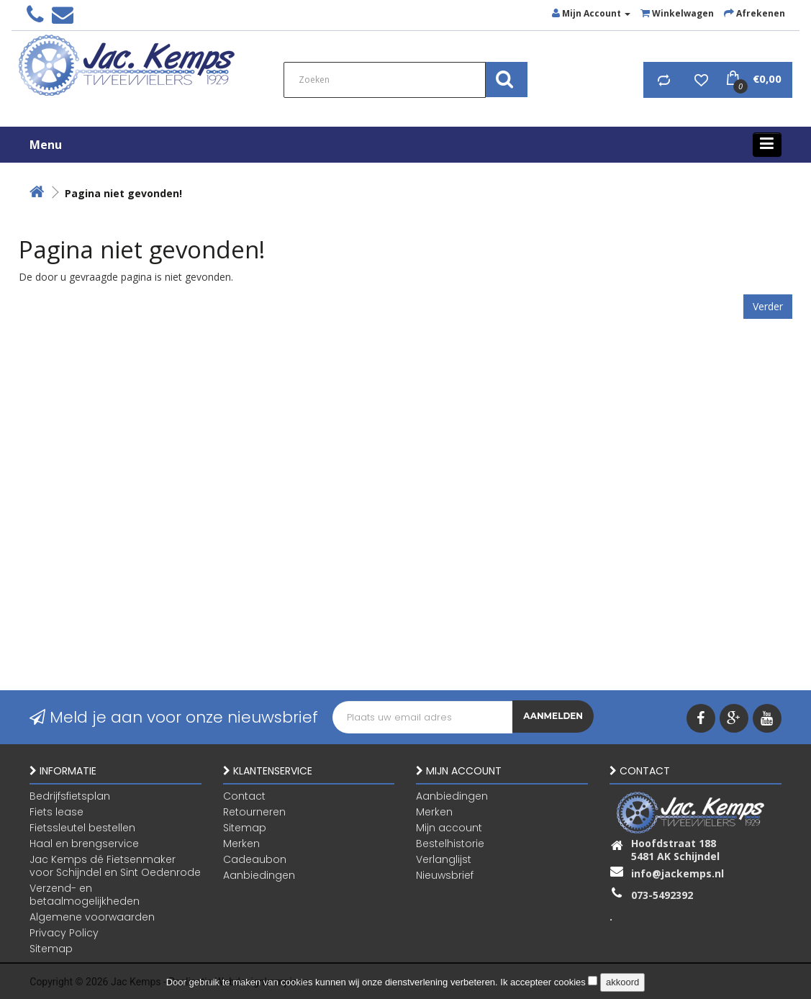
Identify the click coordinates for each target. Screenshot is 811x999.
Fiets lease (56, 811)
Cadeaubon (254, 858)
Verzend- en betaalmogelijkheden (85, 894)
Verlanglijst (443, 858)
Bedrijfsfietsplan (70, 795)
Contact (244, 795)
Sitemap (51, 947)
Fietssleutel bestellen (82, 827)
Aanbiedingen (259, 874)
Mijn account (449, 827)
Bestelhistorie (450, 842)
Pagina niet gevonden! (123, 193)
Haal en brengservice (84, 842)
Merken (241, 842)
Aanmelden (553, 717)
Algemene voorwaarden (92, 916)
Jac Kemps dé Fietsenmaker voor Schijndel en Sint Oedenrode (115, 865)
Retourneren (254, 811)
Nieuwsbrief (445, 874)
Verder (768, 306)
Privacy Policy (64, 932)
